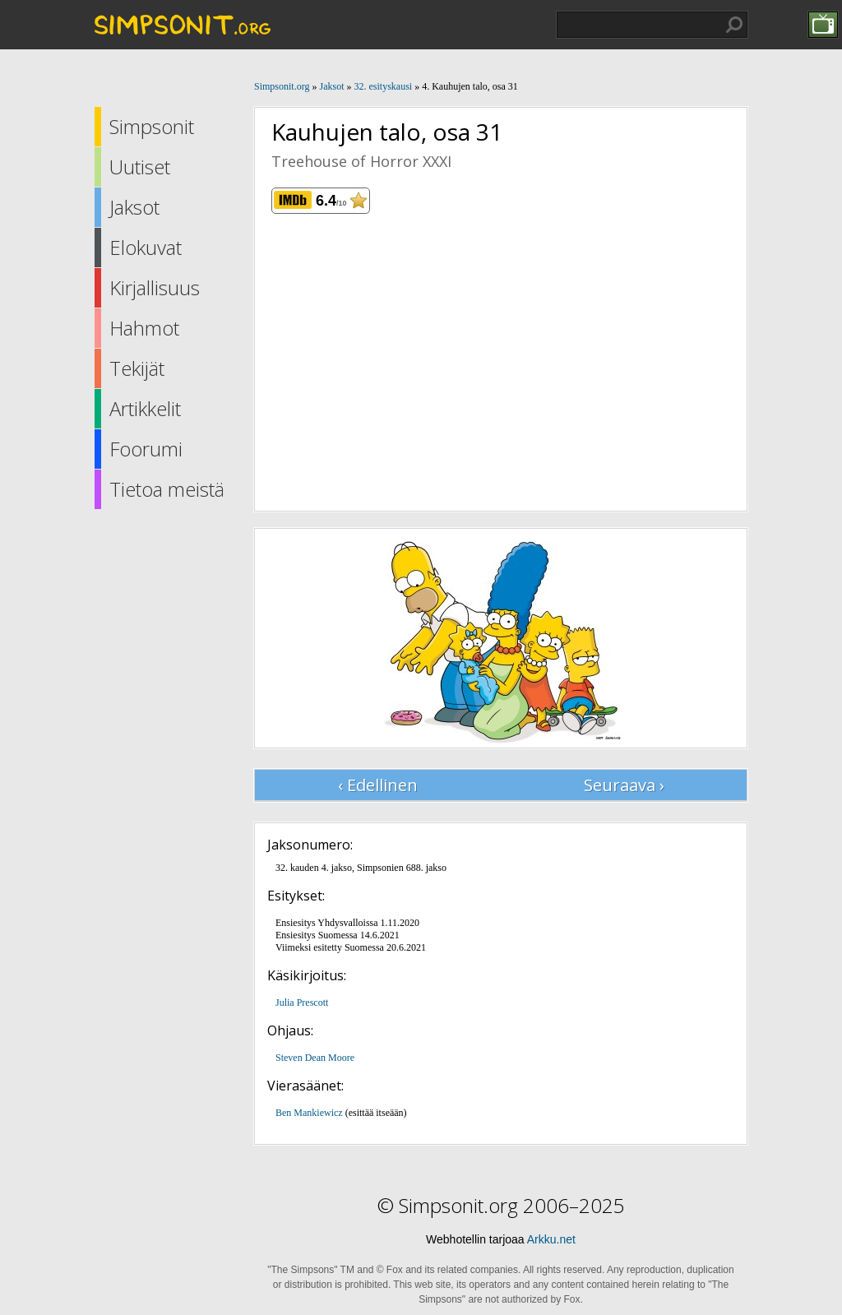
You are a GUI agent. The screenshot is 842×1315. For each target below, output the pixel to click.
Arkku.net (551, 1239)
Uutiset (139, 166)
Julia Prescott (301, 1002)
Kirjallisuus (154, 287)
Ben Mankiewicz (309, 1112)
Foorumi (146, 448)
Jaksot (134, 206)
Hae (734, 24)
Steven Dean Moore (314, 1057)
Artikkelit (145, 408)
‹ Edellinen (378, 785)
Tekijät (136, 368)
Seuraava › (624, 785)
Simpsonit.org (281, 86)
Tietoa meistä (166, 488)
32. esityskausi (383, 86)
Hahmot (144, 327)
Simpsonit (151, 126)
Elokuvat (145, 247)
